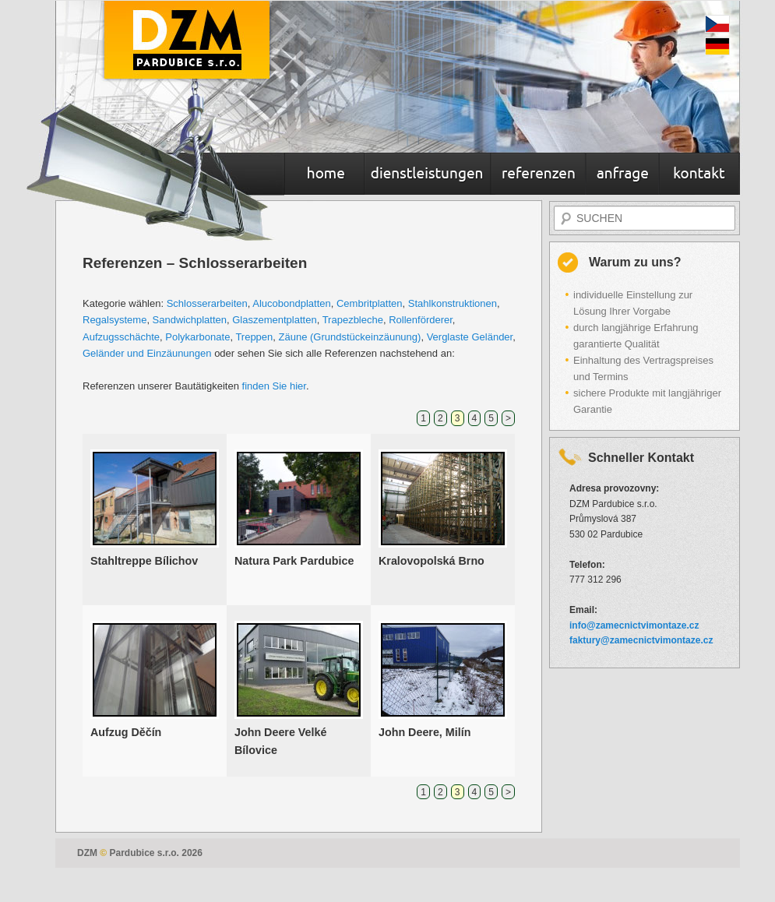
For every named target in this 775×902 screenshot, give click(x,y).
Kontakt (699, 175)
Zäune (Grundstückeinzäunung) (350, 337)
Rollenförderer (421, 320)
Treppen (254, 337)
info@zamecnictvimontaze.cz (634, 625)
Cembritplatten (369, 303)
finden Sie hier (274, 386)
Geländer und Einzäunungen (147, 353)
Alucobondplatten (291, 303)
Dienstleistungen (427, 175)
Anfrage (622, 175)
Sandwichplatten (190, 320)
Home (324, 175)
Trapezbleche (352, 320)
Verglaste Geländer (470, 337)
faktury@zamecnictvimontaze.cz (641, 640)
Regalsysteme (114, 320)
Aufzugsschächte (121, 337)
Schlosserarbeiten (207, 303)
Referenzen (538, 175)
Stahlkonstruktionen (452, 303)
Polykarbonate (197, 337)
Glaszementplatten (274, 320)
